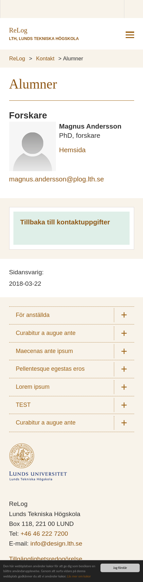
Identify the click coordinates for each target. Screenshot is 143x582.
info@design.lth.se (56, 543)
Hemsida (72, 150)
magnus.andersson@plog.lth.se (56, 179)
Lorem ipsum (32, 387)
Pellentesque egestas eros (50, 368)
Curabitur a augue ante (46, 333)
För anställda (32, 315)
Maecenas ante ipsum (44, 351)
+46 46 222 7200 (44, 533)
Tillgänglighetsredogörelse (45, 558)
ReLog (17, 58)
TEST (23, 405)
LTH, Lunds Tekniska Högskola (44, 38)
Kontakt (45, 58)
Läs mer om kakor (79, 576)
